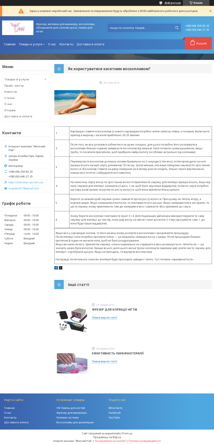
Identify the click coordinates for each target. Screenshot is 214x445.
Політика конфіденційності (145, 441)
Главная (9, 44)
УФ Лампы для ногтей (70, 408)
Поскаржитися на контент (110, 441)
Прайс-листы (14, 85)
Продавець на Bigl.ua (107, 437)
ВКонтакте (115, 408)
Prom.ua (127, 433)
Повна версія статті (104, 317)
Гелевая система (67, 417)
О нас (52, 44)
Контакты (66, 44)
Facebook (115, 413)
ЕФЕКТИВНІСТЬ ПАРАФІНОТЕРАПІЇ (118, 353)
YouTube (114, 417)
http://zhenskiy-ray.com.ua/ (26, 182)
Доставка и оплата (90, 44)
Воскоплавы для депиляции (75, 422)
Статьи (9, 98)
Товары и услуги (30, 44)
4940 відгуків (172, 3)
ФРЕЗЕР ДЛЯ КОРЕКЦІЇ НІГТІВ (114, 309)
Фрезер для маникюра (71, 413)
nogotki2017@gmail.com (24, 188)
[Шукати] (177, 28)
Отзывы (10, 110)
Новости (10, 92)
